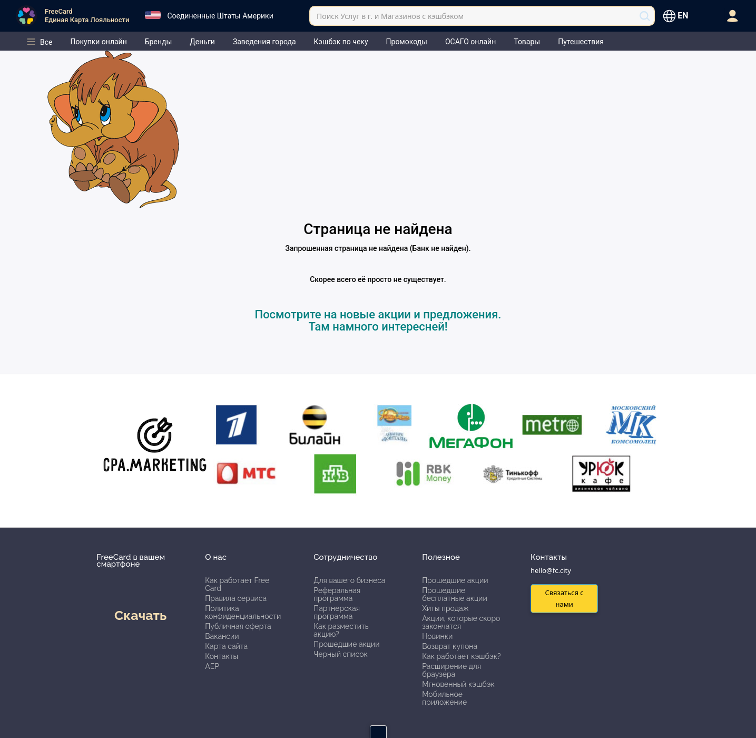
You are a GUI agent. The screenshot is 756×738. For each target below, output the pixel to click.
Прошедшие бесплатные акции (454, 594)
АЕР (212, 666)
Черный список (340, 654)
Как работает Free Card (237, 584)
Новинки (437, 636)
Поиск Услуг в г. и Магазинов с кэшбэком (390, 16)
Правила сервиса (236, 598)
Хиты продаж (445, 608)
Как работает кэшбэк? (461, 656)
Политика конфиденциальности (243, 612)
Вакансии (222, 636)
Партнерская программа (336, 612)
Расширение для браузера (451, 670)
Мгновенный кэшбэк (458, 684)
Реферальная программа (336, 594)
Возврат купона (449, 646)
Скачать (140, 615)
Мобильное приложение (444, 698)
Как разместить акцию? (340, 630)
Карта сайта (226, 646)
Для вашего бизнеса (349, 580)
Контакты (221, 656)
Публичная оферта (238, 626)
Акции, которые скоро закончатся (461, 622)
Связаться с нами (564, 598)
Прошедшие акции (346, 644)
